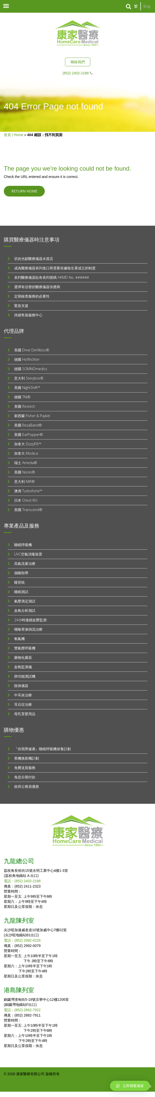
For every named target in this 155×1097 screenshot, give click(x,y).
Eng (146, 6)
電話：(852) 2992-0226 (22, 940)
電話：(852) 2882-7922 (22, 1010)
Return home (24, 191)
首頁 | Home (13, 135)
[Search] (128, 6)
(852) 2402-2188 (75, 73)
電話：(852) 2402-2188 (22, 881)
